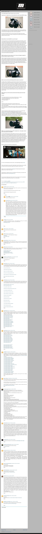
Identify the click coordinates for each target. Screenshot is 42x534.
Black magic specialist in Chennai (8, 346)
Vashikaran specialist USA (7, 444)
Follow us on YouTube (31, 23)
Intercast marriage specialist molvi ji (8, 306)
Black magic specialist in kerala (8, 341)
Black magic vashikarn (7, 300)
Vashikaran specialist (6, 446)
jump (22, 166)
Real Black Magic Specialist (7, 250)
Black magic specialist (6, 318)
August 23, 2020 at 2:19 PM (15, 444)
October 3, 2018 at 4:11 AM (11, 240)
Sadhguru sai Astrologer (7, 501)
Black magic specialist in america (8, 335)
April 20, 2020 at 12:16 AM (11, 439)
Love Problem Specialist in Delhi (8, 357)
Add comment (4, 507)
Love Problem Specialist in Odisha (8, 368)
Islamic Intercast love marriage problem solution (10, 274)
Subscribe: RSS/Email (31, 13)
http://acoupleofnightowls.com (11, 173)
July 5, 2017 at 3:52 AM (10, 219)
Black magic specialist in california (8, 320)
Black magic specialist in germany (8, 317)
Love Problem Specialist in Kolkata (8, 361)
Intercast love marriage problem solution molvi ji (10, 288)
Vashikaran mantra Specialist (7, 295)
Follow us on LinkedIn (31, 27)
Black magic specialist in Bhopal (8, 347)
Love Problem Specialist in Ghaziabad (9, 371)
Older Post (25, 529)
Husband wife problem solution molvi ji (9, 284)
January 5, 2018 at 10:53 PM (9, 228)
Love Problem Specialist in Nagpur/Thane (9, 366)
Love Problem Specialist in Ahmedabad (9, 360)
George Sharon (8, 200)
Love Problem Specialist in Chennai (8, 359)
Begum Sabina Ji (6, 378)
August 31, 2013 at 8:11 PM (10, 186)
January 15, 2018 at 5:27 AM (9, 233)
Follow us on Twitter (31, 20)
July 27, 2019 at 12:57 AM (11, 310)
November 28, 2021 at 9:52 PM (15, 463)
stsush (5, 228)
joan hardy (5, 450)
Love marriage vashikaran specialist (8, 303)
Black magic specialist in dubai (8, 323)
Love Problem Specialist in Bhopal (8, 369)
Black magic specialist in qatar (8, 326)
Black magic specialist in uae (7, 336)
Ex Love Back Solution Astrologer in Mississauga (15, 497)
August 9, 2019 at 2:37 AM (11, 330)
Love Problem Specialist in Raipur (8, 365)
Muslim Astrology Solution (7, 463)
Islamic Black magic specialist (7, 269)
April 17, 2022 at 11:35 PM (14, 501)
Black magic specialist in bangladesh (8, 322)
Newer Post (4, 529)
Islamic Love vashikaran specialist (8, 271)
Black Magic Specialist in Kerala (8, 252)
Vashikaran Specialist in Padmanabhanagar (10, 503)
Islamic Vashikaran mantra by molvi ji (8, 293)
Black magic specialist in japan (8, 337)
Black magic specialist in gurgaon (8, 340)
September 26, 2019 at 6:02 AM (13, 378)
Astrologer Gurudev (6, 495)
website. (24, 162)
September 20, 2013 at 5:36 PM (14, 196)
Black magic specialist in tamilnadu (8, 316)
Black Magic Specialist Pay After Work (9, 385)
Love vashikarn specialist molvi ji (8, 290)
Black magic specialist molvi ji (7, 285)
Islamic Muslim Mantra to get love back (9, 276)
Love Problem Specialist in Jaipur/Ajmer (9, 363)
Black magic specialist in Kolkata (8, 338)
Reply (4, 193)
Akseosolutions (6, 240)
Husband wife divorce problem (8, 298)
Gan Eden (5, 186)
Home (14, 529)
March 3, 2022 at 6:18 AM (13, 495)
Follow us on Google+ (31, 15)
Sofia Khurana (6, 263)
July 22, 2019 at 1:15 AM (11, 263)
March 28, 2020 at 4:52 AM (13, 200)
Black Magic (5, 235)
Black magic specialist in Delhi (8, 345)
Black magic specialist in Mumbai (8, 344)
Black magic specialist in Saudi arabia (9, 325)
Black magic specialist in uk (7, 342)
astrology (5, 219)
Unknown (7, 196)
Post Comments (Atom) (8, 531)
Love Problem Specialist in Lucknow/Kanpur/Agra (10, 364)
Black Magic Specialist (7, 251)
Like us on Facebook (31, 18)
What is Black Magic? (6, 236)
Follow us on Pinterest (31, 25)
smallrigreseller (6, 439)
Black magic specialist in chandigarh (8, 321)
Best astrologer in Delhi (7, 222)
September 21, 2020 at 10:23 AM (11, 450)
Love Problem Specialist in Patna (8, 370)
